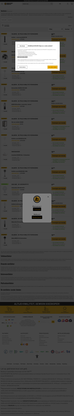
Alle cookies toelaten (52, 67)
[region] (37, 56)
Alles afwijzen (22, 45)
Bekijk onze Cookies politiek (22, 56)
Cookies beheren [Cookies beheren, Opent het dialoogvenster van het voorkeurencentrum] (22, 67)
